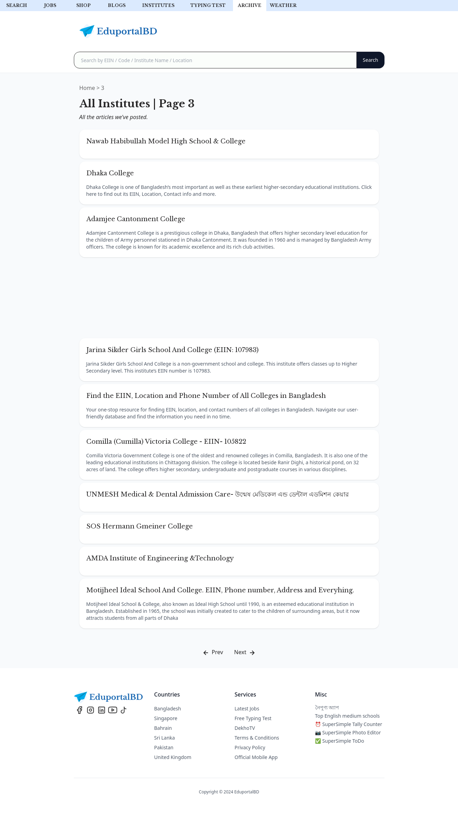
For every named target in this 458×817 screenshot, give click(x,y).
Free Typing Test (253, 718)
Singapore (166, 718)
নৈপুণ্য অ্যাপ (327, 707)
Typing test (208, 5)
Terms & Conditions (257, 737)
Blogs (117, 5)
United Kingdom (172, 757)
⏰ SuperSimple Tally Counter (348, 724)
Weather (283, 5)
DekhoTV (245, 728)
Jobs (50, 5)
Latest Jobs (247, 708)
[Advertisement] (229, 297)
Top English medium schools (347, 715)
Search (16, 5)
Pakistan (164, 747)
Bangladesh (167, 708)
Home (87, 88)
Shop (83, 5)
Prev (212, 652)
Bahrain (163, 728)
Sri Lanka (164, 737)
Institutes (158, 5)
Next (245, 652)
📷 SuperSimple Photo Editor (348, 732)
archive (249, 5)
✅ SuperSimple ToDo (339, 740)
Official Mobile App (256, 757)
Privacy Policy (250, 747)
